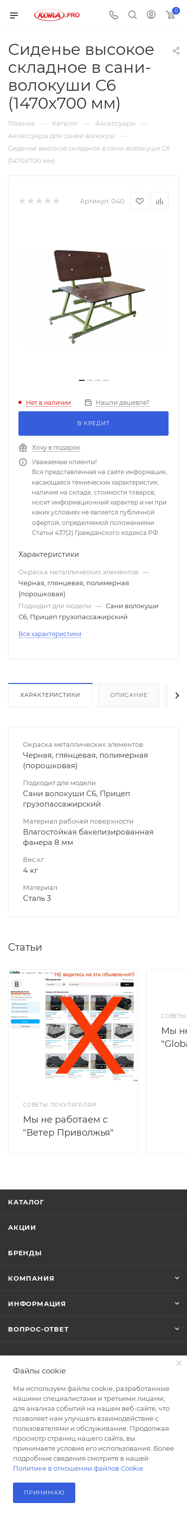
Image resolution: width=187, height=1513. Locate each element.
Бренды (25, 1253)
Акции (22, 1227)
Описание (128, 694)
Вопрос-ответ (38, 1329)
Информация (37, 1304)
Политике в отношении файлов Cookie (78, 1468)
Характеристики (50, 694)
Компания (31, 1278)
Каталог (26, 1202)
